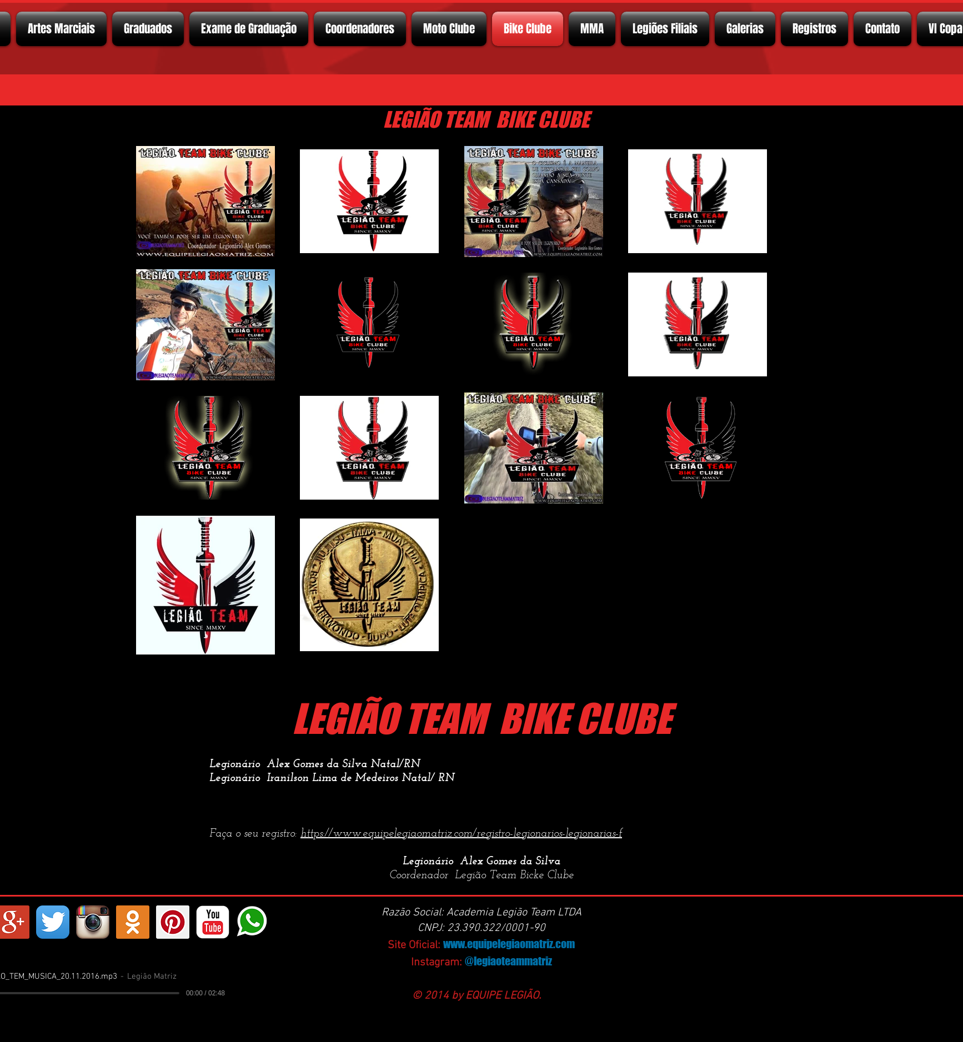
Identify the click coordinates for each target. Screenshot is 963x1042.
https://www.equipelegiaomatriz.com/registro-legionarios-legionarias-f (461, 833)
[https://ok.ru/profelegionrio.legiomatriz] (132, 922)
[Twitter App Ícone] (52, 922)
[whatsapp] (252, 922)
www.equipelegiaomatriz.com (509, 943)
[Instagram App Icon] (92, 922)
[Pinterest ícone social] (172, 922)
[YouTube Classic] (212, 922)
